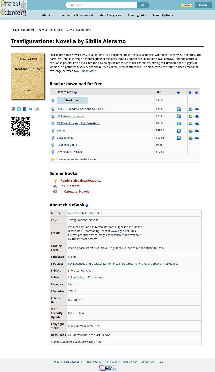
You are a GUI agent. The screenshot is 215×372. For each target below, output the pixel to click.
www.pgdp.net (120, 231)
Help (160, 361)
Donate (203, 5)
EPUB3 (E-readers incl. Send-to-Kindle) (80, 109)
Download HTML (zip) (70, 152)
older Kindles (65, 137)
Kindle (61, 130)
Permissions (112, 361)
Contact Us (148, 361)
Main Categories (110, 15)
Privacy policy (93, 361)
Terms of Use (130, 361)
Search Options (162, 15)
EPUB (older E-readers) (71, 116)
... (87, 71)
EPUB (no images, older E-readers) (78, 123)
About (48, 15)
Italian (72, 257)
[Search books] (101, 5)
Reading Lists (137, 15)
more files (73, 159)
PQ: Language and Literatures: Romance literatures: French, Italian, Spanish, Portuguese (123, 263)
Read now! (72, 100)
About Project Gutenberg (68, 361)
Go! (143, 5)
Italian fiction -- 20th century (85, 277)
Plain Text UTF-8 (67, 145)
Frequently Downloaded (76, 15)
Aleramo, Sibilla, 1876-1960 (85, 213)
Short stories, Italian (80, 270)
